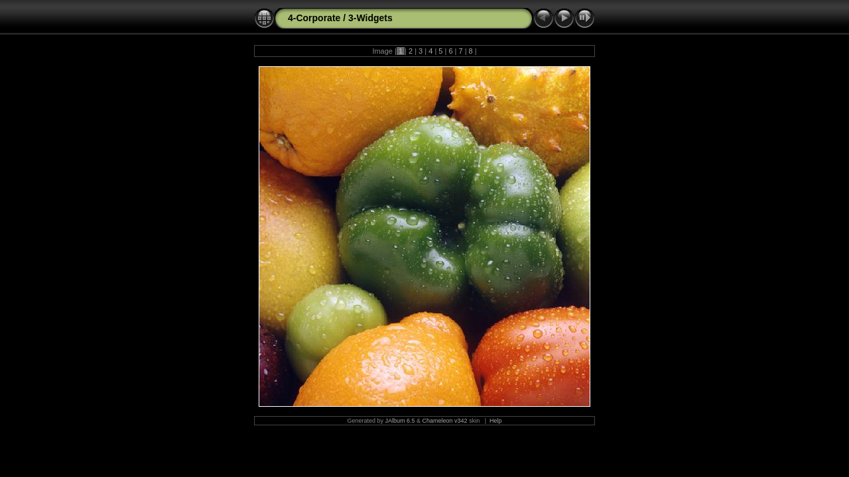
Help (496, 420)
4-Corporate (314, 18)
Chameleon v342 (445, 420)
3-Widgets (370, 18)
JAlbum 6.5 (400, 420)
